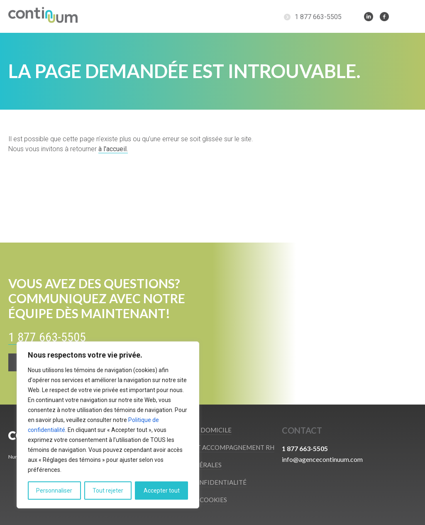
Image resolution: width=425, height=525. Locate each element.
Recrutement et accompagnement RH (209, 447)
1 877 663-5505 (318, 17)
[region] (108, 424)
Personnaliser (54, 490)
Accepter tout (162, 490)
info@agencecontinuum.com (322, 459)
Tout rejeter (108, 490)
